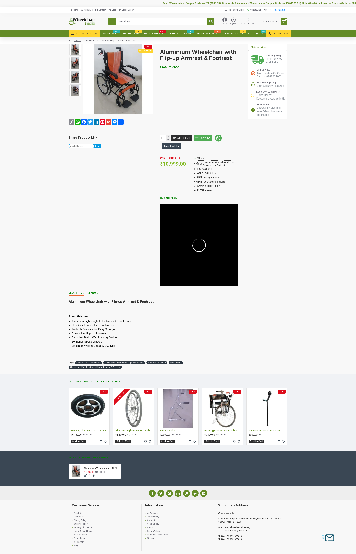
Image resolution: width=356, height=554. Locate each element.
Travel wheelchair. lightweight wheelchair (124, 351)
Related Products (80, 370)
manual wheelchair (157, 351)
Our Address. (168, 195)
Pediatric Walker (167, 419)
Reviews (93, 285)
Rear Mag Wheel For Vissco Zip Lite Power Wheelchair (90, 419)
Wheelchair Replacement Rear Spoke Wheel (134, 419)
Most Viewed (101, 446)
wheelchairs (176, 351)
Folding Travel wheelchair (88, 351)
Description (76, 285)
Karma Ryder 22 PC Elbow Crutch (264, 419)
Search (77, 40)
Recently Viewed (79, 446)
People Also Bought (109, 370)
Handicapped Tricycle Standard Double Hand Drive (223, 419)
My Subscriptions (259, 47)
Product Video (169, 67)
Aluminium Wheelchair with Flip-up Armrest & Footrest (95, 356)
